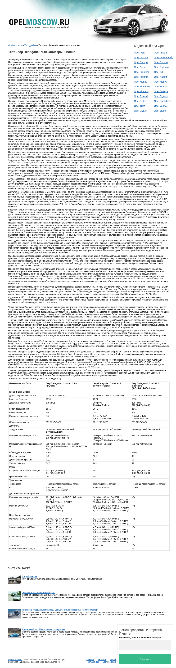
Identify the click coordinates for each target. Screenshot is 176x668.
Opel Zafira (160, 110)
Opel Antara (160, 52)
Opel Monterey (142, 86)
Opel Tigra (139, 106)
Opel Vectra (160, 106)
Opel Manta (140, 81)
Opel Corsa (140, 67)
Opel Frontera (141, 72)
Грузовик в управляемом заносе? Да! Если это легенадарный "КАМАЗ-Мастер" (60, 610)
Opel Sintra (140, 101)
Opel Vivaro (140, 110)
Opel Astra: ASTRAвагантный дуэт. (38, 592)
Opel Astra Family (163, 57)
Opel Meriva (160, 81)
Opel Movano (141, 91)
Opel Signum (161, 96)
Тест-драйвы (30, 45)
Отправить (145, 659)
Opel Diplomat (161, 67)
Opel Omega (161, 91)
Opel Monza (160, 86)
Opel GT (158, 72)
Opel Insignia (141, 76)
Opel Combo (161, 62)
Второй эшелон (29, 576)
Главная (90, 659)
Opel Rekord (141, 96)
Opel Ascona (141, 57)
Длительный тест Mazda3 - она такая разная (43, 629)
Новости (102, 659)
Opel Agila (139, 52)
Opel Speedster (162, 101)
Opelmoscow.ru (15, 45)
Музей (113, 659)
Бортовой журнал (111, 662)
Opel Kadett (160, 76)
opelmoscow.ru (15, 659)
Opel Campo (141, 62)
